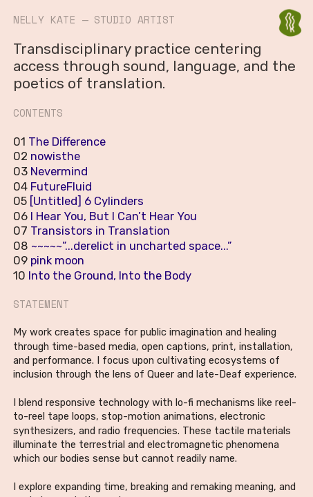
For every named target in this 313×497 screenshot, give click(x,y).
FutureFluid (61, 186)
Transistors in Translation (100, 230)
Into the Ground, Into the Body (108, 275)
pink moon (57, 260)
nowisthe (55, 156)
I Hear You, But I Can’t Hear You (113, 216)
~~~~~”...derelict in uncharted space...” (131, 246)
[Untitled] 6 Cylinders (87, 201)
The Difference (67, 141)
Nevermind (59, 171)
